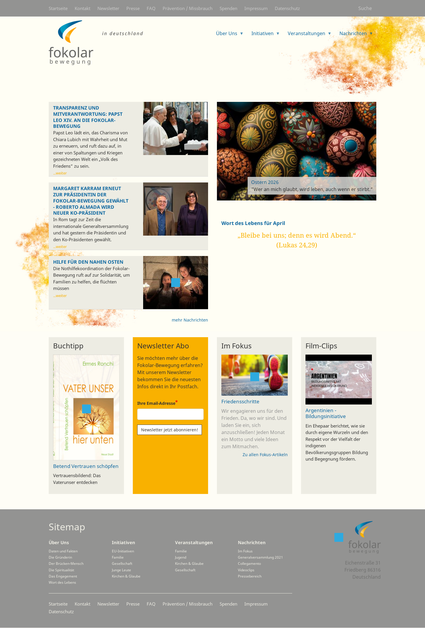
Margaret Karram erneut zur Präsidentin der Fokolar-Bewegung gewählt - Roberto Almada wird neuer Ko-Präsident (90, 200)
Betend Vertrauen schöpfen (86, 466)
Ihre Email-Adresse (156, 403)
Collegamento (249, 563)
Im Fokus (245, 551)
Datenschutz (287, 8)
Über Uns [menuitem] (227, 35)
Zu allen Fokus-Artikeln (265, 454)
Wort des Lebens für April (253, 223)
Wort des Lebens (62, 582)
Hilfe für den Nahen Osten (88, 262)
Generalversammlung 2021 (260, 557)
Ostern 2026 (265, 182)
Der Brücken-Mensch (66, 563)
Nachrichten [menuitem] (354, 35)
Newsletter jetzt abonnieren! (169, 430)
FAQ (151, 8)
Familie (118, 557)
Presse (133, 8)
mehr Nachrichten (190, 320)
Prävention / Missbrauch (187, 8)
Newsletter (108, 8)
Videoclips (246, 569)
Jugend (180, 557)
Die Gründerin (60, 557)
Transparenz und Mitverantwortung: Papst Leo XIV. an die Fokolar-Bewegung (87, 117)
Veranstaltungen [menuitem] (307, 35)
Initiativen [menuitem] (263, 35)
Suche (365, 8)
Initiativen (123, 542)
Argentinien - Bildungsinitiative (325, 413)
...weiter (60, 173)
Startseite (58, 8)
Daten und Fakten (63, 551)
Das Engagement (63, 576)
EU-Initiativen (123, 551)
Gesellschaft (122, 563)
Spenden (228, 8)
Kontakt (82, 8)
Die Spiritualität (61, 569)
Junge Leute (121, 569)
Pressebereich (249, 576)
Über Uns (59, 542)
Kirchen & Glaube (126, 576)
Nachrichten (252, 542)
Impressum (256, 8)
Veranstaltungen (194, 542)
